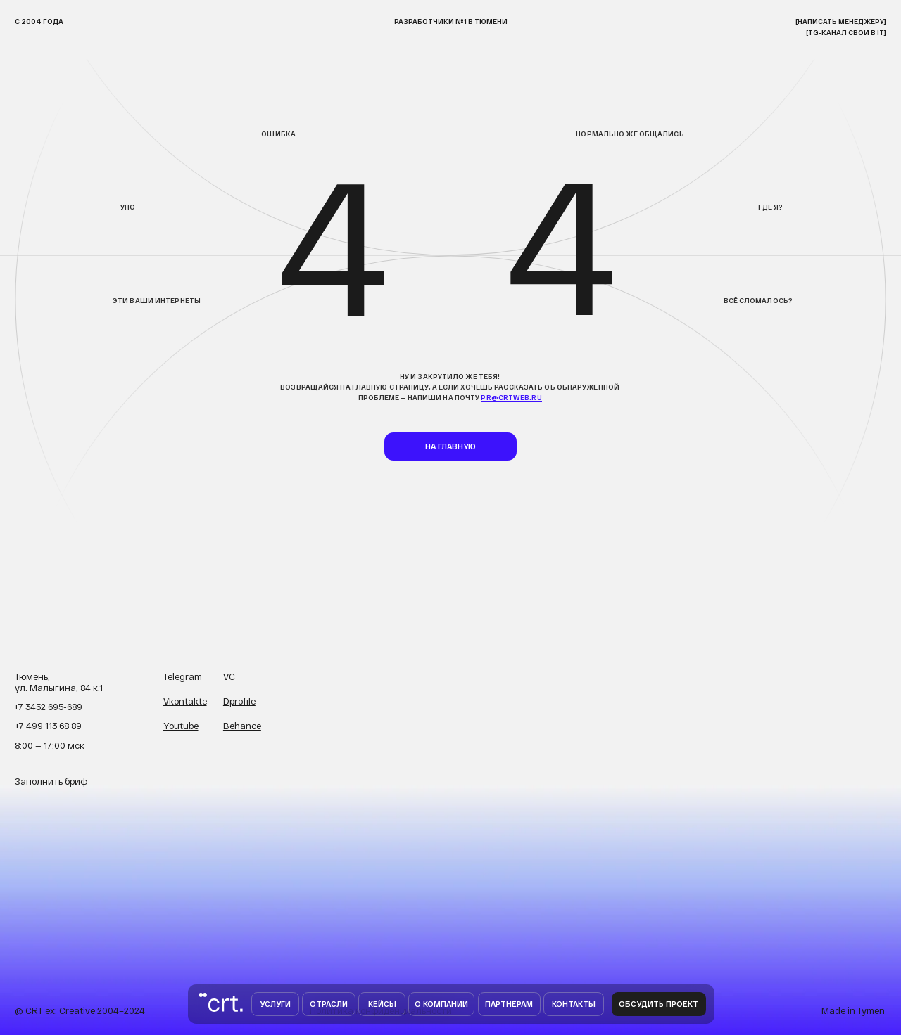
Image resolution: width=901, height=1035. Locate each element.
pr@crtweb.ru (511, 397)
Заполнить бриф (51, 781)
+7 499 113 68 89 (48, 725)
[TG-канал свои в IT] (846, 32)
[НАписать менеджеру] (840, 21)
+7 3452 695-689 (48, 706)
